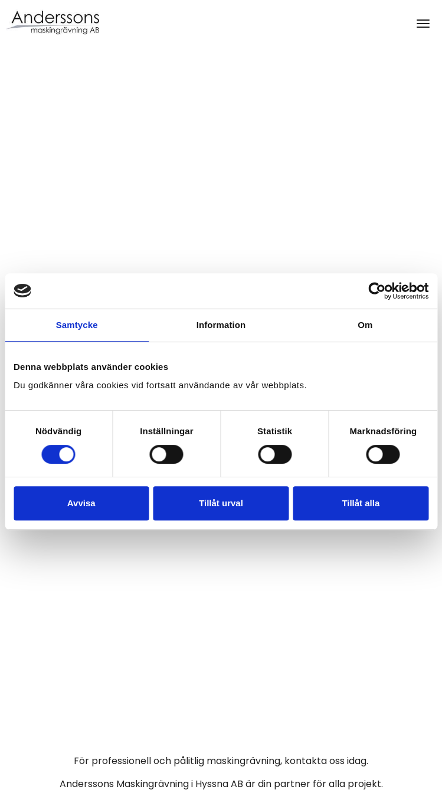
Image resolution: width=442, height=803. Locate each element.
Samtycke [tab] (77, 325)
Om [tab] (365, 325)
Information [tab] (221, 325)
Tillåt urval (221, 503)
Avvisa (81, 503)
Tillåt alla (360, 503)
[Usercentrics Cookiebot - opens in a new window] (376, 291)
